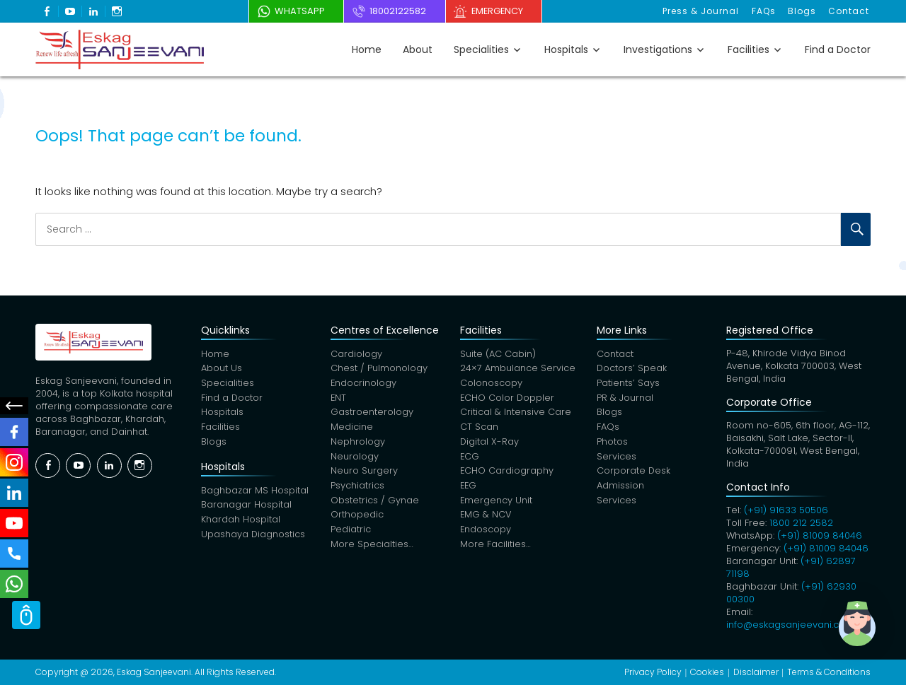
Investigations (658, 49)
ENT (339, 399)
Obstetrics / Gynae (375, 503)
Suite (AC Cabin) (498, 354)
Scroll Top (26, 621)
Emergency (502, 11)
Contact (849, 11)
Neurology (355, 458)
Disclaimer (756, 672)
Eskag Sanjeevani (154, 672)
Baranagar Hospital (246, 507)
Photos (612, 443)
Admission (620, 488)
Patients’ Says (628, 384)
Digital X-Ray (490, 443)
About (417, 49)
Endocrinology (364, 384)
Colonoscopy (491, 384)
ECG (470, 458)
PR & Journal (625, 399)
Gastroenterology (372, 414)
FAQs (766, 11)
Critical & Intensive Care (515, 414)
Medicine (352, 428)
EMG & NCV (486, 518)
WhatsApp (296, 11)
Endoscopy (486, 532)
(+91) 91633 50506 (786, 510)
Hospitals (566, 49)
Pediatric (351, 532)
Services (616, 458)
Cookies (707, 672)
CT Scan (479, 428)
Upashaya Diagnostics (253, 537)
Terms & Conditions (829, 672)
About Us (221, 369)
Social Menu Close (14, 405)
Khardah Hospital (240, 522)
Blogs (803, 11)
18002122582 (398, 11)
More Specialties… (372, 547)
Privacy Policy (653, 672)
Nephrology (358, 443)
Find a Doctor (838, 49)
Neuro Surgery (364, 473)
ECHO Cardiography (507, 473)
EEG (469, 488)
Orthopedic (357, 518)
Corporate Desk (634, 473)
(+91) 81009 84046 (819, 535)
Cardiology (356, 354)
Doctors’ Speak (632, 369)
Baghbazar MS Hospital (255, 492)
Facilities (748, 49)
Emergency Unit (496, 503)
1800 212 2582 (801, 522)
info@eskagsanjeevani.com (790, 624)
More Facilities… (495, 547)
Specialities (481, 49)
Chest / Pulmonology (379, 369)
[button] (862, 641)
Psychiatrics (357, 488)
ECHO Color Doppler (508, 399)
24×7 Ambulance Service (517, 369)
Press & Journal (704, 11)
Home (367, 49)
